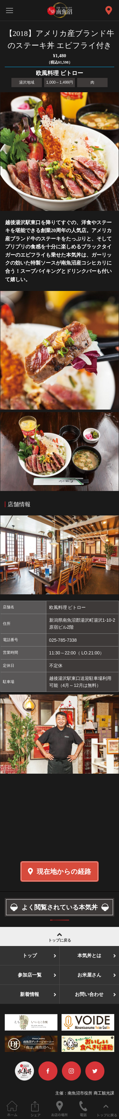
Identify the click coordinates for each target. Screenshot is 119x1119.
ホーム (12, 1108)
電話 (83, 1108)
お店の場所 (59, 1108)
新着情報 (29, 994)
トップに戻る (59, 937)
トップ (30, 955)
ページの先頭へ (107, 1108)
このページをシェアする (36, 1108)
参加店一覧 (30, 974)
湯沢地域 (26, 82)
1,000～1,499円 (59, 82)
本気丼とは (89, 955)
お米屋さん (89, 974)
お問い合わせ (89, 994)
